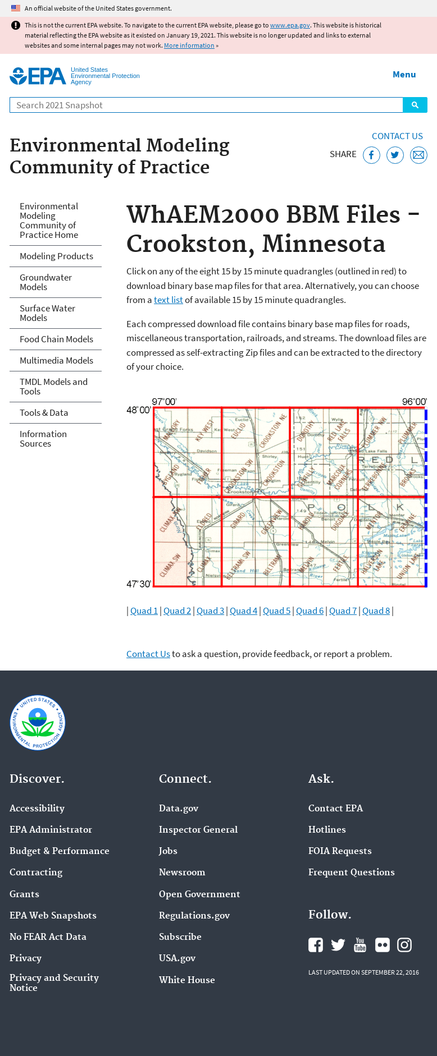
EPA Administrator (51, 830)
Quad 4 (243, 610)
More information (189, 45)
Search (415, 105)
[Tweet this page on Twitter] (395, 155)
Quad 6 (310, 610)
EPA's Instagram (404, 945)
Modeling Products (56, 256)
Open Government (199, 895)
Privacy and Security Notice (54, 984)
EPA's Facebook (315, 945)
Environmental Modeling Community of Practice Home (49, 220)
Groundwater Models (46, 282)
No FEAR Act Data (48, 938)
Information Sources (43, 438)
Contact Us (397, 136)
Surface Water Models (47, 313)
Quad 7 (343, 610)
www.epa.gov (290, 25)
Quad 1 (144, 610)
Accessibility (37, 809)
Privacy (26, 959)
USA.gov (177, 959)
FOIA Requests (340, 852)
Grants (24, 895)
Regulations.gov (194, 916)
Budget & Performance (60, 852)
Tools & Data (44, 412)
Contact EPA (335, 809)
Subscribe (180, 938)
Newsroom (182, 873)
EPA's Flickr (382, 945)
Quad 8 (376, 610)
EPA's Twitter (338, 945)
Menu (404, 74)
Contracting (36, 873)
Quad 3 (210, 610)
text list (168, 299)
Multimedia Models (56, 360)
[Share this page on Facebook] (371, 155)
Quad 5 (276, 610)
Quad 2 (177, 610)
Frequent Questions (351, 873)
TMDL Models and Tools (54, 386)
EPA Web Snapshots (53, 916)
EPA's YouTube (360, 945)
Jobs (168, 852)
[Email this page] (418, 155)
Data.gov (178, 809)
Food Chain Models (56, 339)
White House (187, 981)
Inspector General (198, 830)
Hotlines (327, 830)
